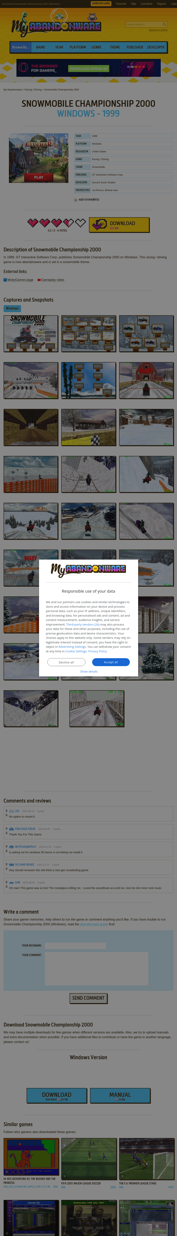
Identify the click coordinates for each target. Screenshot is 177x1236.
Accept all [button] (111, 662)
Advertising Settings (72, 647)
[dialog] (88, 618)
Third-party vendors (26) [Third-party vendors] (83, 624)
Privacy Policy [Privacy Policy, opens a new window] (97, 651)
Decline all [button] (66, 662)
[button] (88, 671)
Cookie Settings (76, 651)
